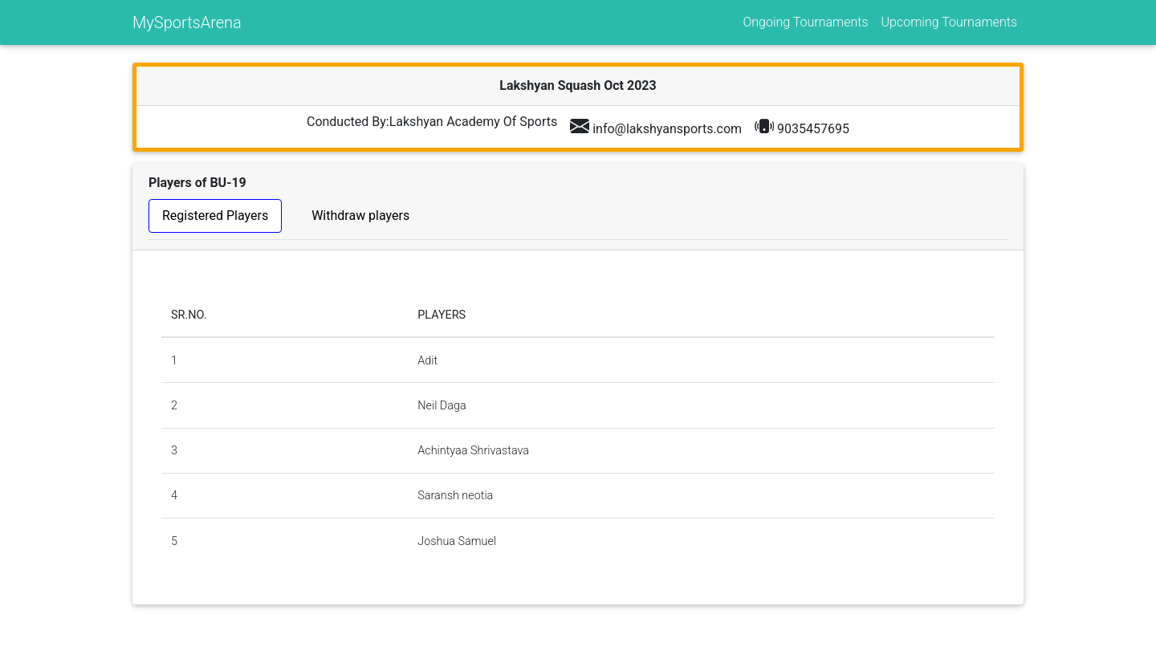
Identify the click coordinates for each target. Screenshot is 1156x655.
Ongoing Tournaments (805, 22)
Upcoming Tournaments (949, 22)
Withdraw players (360, 215)
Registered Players (215, 215)
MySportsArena (187, 22)
